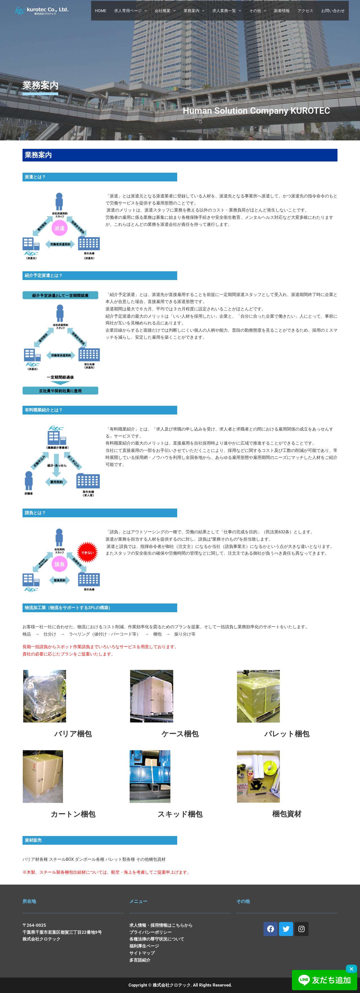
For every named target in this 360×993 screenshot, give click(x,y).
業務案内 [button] (194, 11)
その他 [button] (257, 11)
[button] (144, 11)
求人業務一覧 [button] (226, 11)
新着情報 (282, 10)
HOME (100, 10)
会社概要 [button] (165, 11)
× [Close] (351, 969)
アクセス (305, 10)
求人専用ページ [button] (130, 11)
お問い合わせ (333, 10)
